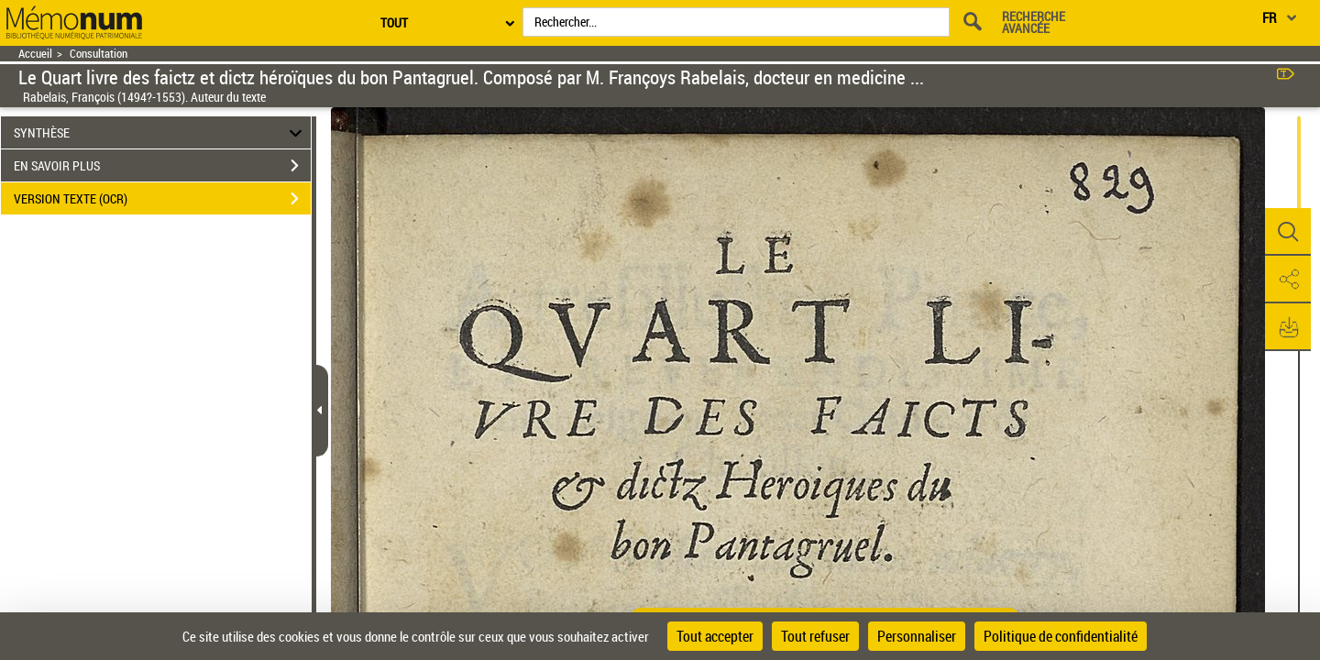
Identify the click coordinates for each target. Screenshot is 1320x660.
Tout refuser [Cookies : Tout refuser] (815, 636)
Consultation (98, 53)
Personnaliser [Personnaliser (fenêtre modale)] (916, 636)
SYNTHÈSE (161, 132)
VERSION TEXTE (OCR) (162, 199)
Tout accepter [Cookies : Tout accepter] (715, 636)
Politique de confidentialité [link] (1061, 636)
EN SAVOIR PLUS (162, 166)
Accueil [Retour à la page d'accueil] (35, 53)
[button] (1288, 232)
